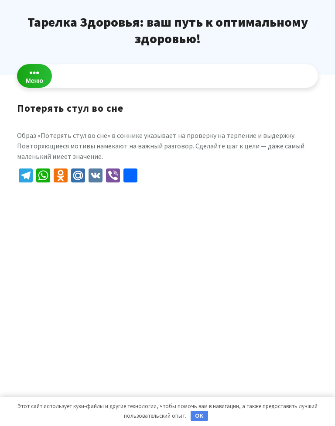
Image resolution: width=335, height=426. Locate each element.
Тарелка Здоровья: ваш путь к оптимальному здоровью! (167, 30)
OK (199, 415)
